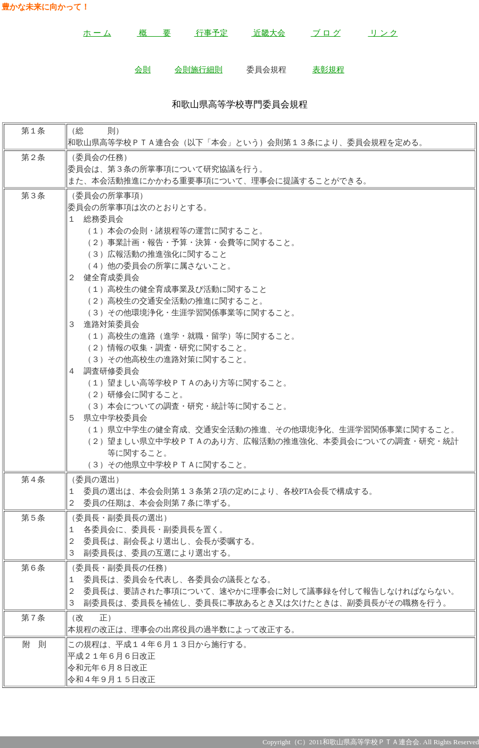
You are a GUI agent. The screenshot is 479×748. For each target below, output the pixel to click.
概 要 (154, 33)
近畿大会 (268, 33)
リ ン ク (383, 33)
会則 (143, 69)
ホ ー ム (97, 33)
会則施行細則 (198, 69)
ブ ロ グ (326, 33)
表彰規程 (328, 69)
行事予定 (211, 33)
